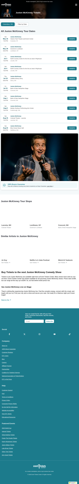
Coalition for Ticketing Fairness (11, 372)
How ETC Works (7, 414)
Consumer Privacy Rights (9, 403)
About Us (4, 345)
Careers (4, 362)
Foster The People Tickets (9, 438)
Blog (3, 359)
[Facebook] (9, 334)
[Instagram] (39, 334)
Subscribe (49, 321)
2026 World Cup (6, 428)
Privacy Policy (6, 400)
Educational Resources (8, 417)
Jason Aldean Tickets (8, 445)
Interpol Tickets (6, 431)
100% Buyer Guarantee (9, 349)
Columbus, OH (8, 24)
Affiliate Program (7, 366)
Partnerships (5, 369)
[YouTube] (54, 334)
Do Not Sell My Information (10, 407)
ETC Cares (5, 356)
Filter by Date (22, 24)
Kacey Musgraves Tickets (9, 441)
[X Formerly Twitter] (24, 334)
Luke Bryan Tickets (7, 448)
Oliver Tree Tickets (7, 451)
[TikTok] (69, 334)
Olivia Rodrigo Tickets (8, 435)
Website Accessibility (8, 410)
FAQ (3, 393)
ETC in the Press (7, 379)
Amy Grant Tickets (7, 455)
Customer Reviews (7, 352)
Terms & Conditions (7, 397)
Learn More (50, 186)
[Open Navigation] (76, 4)
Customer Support (7, 390)
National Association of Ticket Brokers (13, 376)
